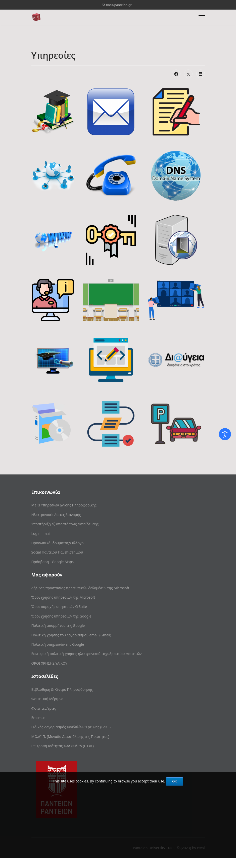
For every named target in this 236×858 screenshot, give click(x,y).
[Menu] (202, 17)
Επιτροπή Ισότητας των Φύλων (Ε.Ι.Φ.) (62, 745)
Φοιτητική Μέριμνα (47, 698)
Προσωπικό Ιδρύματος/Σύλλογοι (58, 542)
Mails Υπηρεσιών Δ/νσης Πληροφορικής (64, 505)
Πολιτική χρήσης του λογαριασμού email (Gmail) (71, 635)
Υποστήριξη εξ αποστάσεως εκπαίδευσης (65, 524)
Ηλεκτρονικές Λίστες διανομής (56, 514)
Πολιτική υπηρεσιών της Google (57, 644)
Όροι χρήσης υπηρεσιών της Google (61, 616)
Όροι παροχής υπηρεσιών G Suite (59, 606)
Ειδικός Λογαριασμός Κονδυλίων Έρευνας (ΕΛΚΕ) (71, 727)
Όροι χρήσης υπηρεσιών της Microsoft (63, 597)
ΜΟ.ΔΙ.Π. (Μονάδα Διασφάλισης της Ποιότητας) (70, 736)
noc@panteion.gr (119, 5)
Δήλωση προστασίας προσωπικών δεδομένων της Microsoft (80, 588)
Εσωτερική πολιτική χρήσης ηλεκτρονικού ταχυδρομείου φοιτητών (86, 653)
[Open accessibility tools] (225, 434)
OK (174, 781)
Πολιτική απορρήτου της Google (58, 625)
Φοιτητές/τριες (43, 708)
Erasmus (38, 717)
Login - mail (41, 533)
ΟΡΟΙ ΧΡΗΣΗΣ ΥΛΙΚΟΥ (49, 663)
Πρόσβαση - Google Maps (52, 561)
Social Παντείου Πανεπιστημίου (57, 552)
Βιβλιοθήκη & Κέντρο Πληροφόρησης (62, 689)
